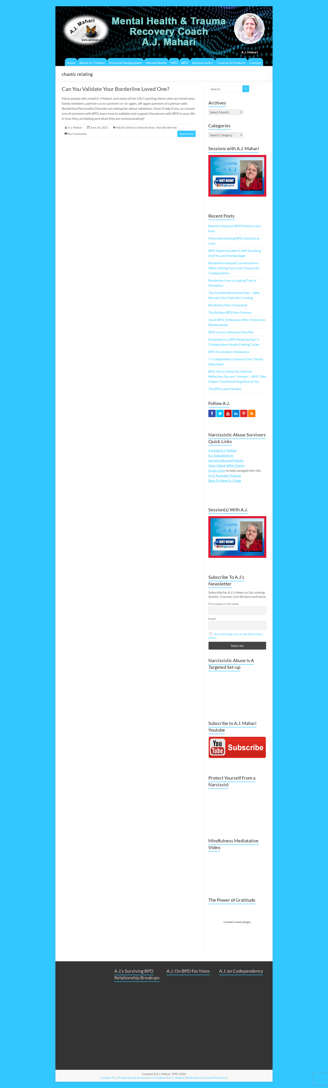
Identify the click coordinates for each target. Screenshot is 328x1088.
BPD (184, 63)
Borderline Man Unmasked (227, 305)
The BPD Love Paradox (224, 389)
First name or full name (223, 604)
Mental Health (156, 63)
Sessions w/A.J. (202, 63)
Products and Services (133, 1077)
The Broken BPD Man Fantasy (230, 312)
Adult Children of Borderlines (135, 127)
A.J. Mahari (75, 127)
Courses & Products (231, 63)
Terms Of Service (215, 1077)
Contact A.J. (109, 1077)
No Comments (77, 133)
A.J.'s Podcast (158, 1077)
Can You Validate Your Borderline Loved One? (115, 88)
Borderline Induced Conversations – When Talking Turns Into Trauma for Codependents (234, 268)
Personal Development (125, 63)
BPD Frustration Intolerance (228, 352)
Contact (255, 63)
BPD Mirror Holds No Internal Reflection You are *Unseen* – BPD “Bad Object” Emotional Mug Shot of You (237, 376)
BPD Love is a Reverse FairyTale (231, 332)
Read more (186, 133)
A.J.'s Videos (176, 1077)
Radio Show (194, 1077)
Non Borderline (166, 127)
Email (212, 618)
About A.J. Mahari (92, 63)
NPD (174, 63)
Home (71, 63)
